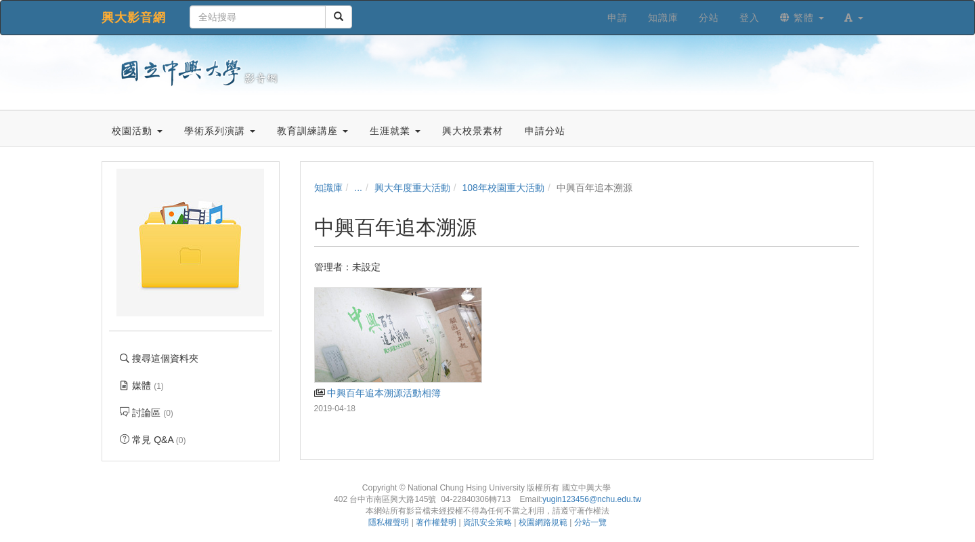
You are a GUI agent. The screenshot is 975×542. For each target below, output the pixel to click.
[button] (853, 18)
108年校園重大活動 (503, 187)
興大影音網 (134, 17)
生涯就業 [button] (395, 130)
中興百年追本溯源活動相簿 (377, 393)
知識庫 (328, 187)
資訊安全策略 (487, 522)
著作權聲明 (436, 522)
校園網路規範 (543, 522)
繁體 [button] (802, 17)
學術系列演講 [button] (219, 130)
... (358, 187)
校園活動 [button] (137, 130)
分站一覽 (590, 522)
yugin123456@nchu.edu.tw (591, 499)
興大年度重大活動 (412, 187)
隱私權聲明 (388, 522)
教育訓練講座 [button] (312, 130)
